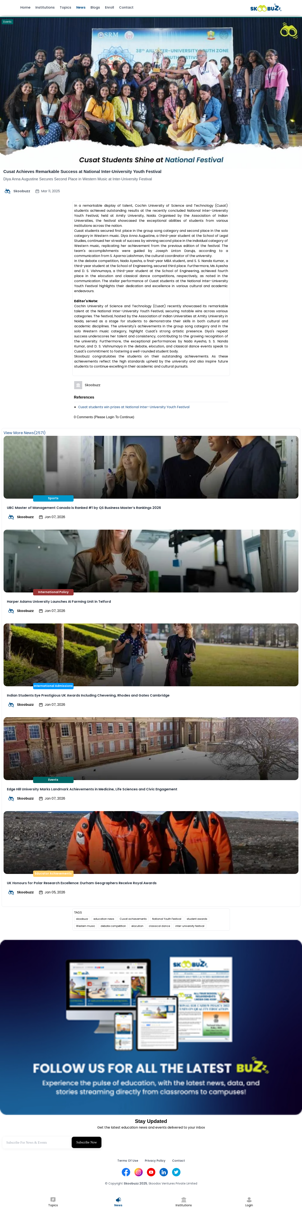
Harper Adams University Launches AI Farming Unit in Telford (59, 601)
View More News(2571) (25, 432)
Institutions (45, 7)
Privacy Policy (155, 1161)
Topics (65, 7)
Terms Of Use (127, 1161)
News (81, 7)
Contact (126, 7)
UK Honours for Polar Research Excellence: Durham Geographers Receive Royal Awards (82, 883)
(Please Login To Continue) (114, 417)
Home (25, 7)
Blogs (95, 7)
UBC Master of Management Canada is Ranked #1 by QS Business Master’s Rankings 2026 (84, 507)
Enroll (109, 7)
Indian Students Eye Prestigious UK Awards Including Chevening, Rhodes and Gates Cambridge (88, 695)
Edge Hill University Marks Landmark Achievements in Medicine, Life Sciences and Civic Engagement (92, 789)
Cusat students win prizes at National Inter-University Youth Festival (133, 407)
